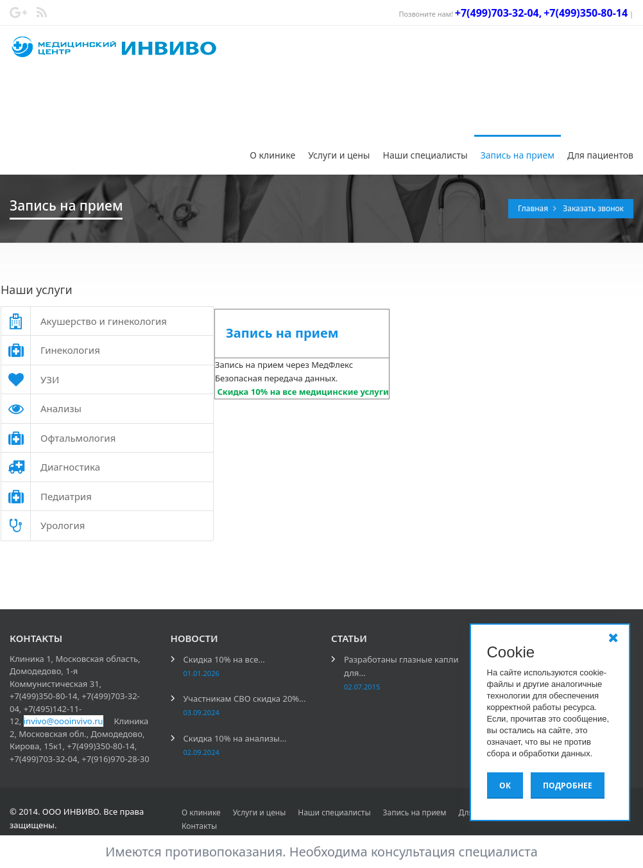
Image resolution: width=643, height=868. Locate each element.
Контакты (199, 825)
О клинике (272, 155)
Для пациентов (600, 155)
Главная (534, 208)
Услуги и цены (339, 155)
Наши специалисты (424, 155)
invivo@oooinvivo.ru (63, 721)
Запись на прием (517, 155)
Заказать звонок (593, 208)
